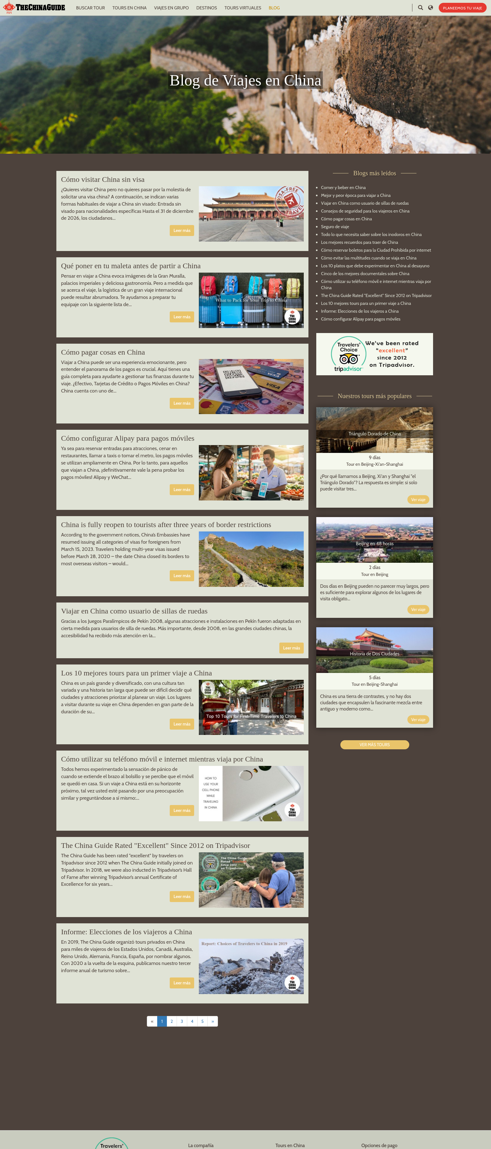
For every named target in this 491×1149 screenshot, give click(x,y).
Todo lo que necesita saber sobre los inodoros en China (371, 234)
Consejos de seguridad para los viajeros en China (365, 211)
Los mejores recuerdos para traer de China (359, 242)
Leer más (181, 230)
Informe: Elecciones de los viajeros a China (126, 932)
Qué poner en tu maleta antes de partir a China (131, 266)
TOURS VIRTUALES (243, 8)
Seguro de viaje (335, 226)
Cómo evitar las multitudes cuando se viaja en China (368, 258)
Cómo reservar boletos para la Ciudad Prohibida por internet (376, 250)
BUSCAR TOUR (90, 8)
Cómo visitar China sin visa (103, 179)
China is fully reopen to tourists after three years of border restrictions (166, 525)
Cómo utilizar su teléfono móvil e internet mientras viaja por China (162, 759)
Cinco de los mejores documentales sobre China (365, 273)
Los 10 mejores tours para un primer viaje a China (136, 673)
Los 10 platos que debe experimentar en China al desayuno (375, 266)
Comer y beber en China (343, 187)
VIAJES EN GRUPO (171, 8)
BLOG (274, 8)
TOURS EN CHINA (129, 8)
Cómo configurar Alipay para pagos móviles (127, 438)
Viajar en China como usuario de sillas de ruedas (134, 611)
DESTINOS (206, 8)
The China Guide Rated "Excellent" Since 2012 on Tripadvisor (155, 845)
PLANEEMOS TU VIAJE (462, 8)
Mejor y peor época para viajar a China (355, 195)
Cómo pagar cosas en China (103, 352)
